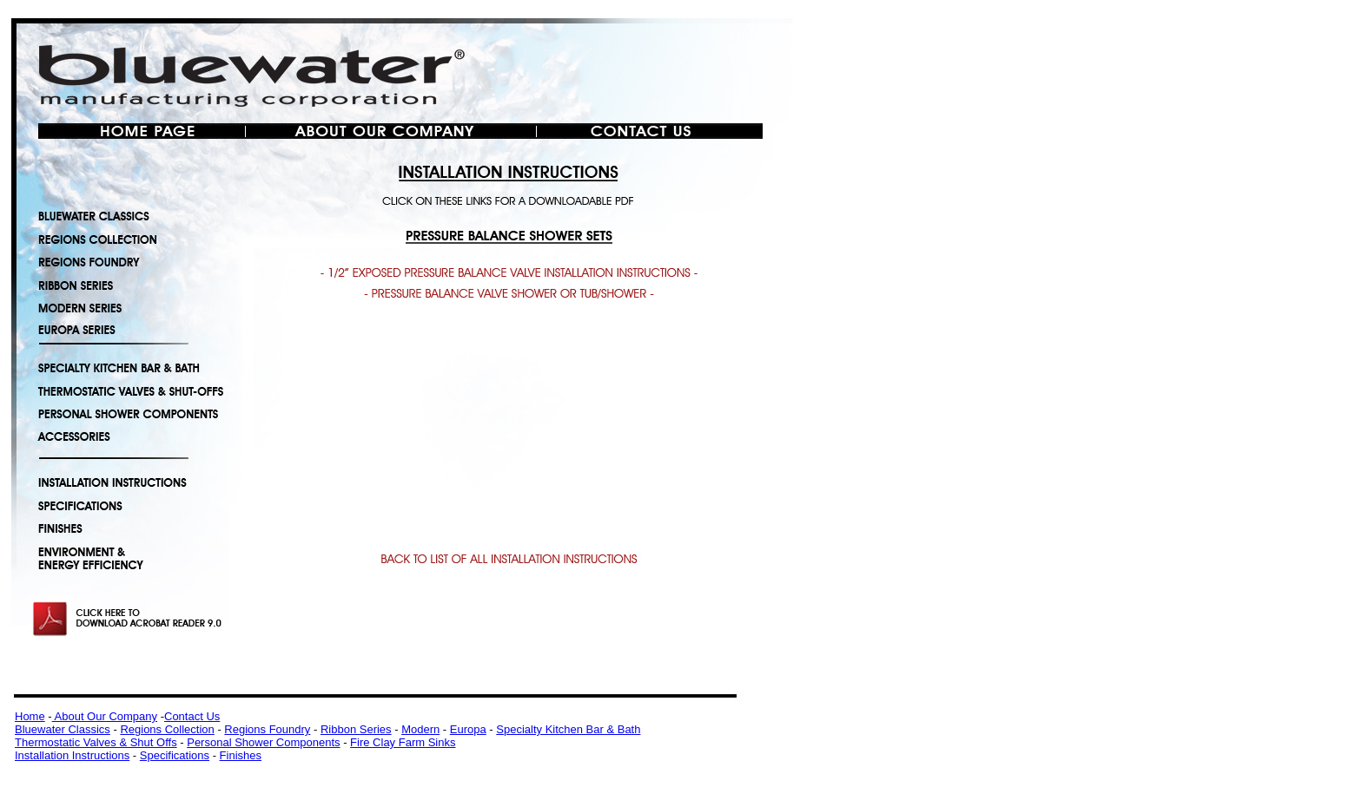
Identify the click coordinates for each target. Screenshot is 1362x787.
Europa (468, 729)
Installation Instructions (72, 755)
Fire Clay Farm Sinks (402, 742)
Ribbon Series (356, 729)
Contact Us (192, 716)
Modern (420, 729)
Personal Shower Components (263, 742)
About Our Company (104, 716)
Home (30, 716)
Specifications (174, 755)
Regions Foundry (267, 729)
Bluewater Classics (62, 729)
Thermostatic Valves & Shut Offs (96, 742)
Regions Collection (167, 729)
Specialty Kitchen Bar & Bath (568, 729)
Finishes (240, 755)
